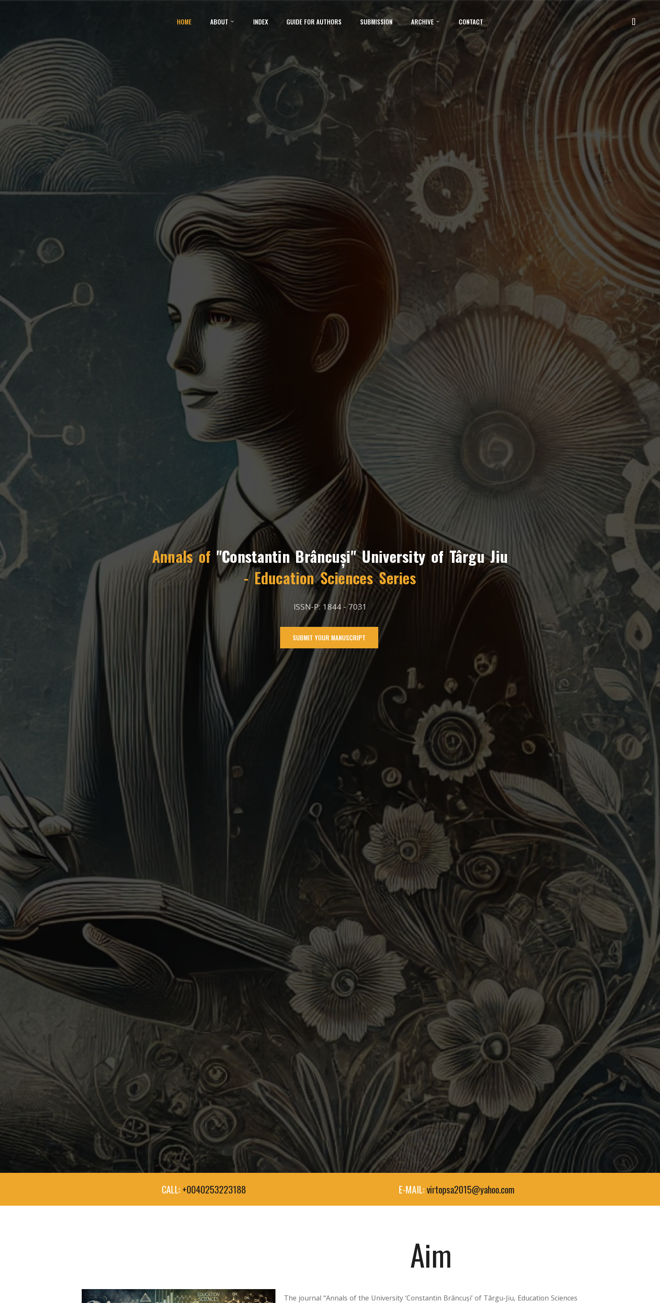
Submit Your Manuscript (329, 637)
